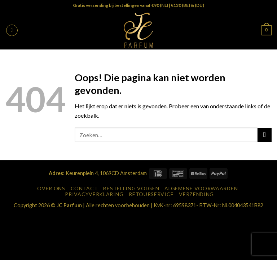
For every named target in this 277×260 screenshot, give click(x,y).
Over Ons (51, 188)
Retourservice (151, 194)
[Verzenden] (265, 135)
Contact (84, 188)
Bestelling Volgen (131, 188)
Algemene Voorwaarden (201, 188)
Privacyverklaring (94, 194)
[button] (12, 30)
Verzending (196, 194)
